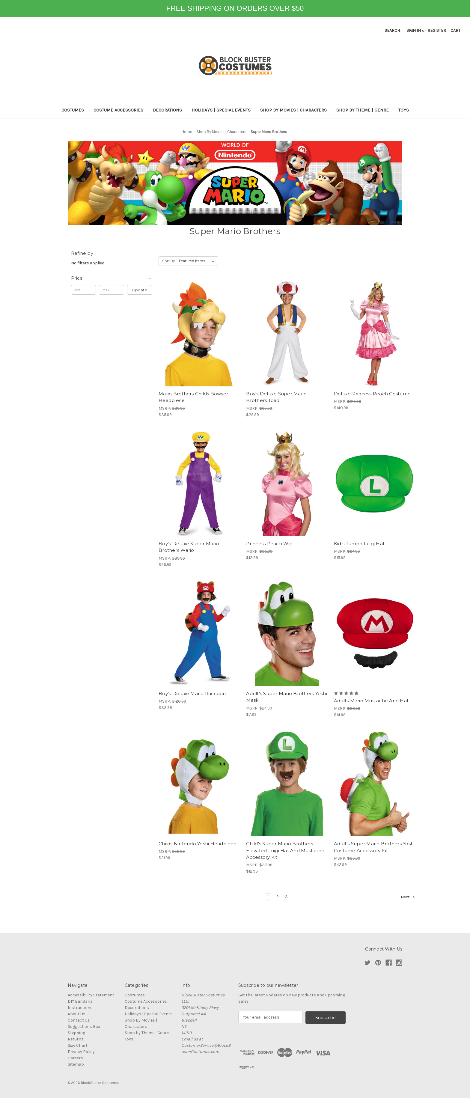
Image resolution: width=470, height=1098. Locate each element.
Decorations (167, 110)
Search (392, 30)
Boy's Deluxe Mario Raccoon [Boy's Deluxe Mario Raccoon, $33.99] (192, 693)
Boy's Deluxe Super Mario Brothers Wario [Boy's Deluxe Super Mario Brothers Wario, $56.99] (189, 547)
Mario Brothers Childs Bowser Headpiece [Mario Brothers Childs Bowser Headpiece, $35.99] (193, 397)
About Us (76, 1013)
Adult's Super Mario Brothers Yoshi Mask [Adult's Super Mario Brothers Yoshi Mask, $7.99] (286, 697)
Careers (75, 1058)
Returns (76, 1039)
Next (408, 897)
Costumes (72, 110)
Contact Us (79, 1020)
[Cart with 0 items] (455, 30)
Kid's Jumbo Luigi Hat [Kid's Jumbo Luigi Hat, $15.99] (359, 543)
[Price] (112, 278)
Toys (403, 110)
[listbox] (198, 261)
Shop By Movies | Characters (293, 110)
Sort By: (169, 261)
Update (139, 289)
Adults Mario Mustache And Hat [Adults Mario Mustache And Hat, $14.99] (371, 701)
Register (436, 30)
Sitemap (76, 1064)
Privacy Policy (81, 1051)
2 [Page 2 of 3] (277, 896)
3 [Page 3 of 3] (286, 896)
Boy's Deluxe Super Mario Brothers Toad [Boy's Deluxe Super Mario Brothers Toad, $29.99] (276, 397)
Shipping (76, 1032)
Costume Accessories (118, 110)
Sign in (413, 30)
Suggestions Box (84, 1026)
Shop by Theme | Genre (362, 110)
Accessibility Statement (91, 995)
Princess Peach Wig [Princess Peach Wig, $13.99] (269, 543)
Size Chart (78, 1045)
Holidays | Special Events (221, 110)
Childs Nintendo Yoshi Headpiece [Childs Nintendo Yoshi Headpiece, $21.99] (197, 844)
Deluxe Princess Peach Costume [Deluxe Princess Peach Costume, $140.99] (372, 394)
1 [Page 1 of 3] (268, 896)
